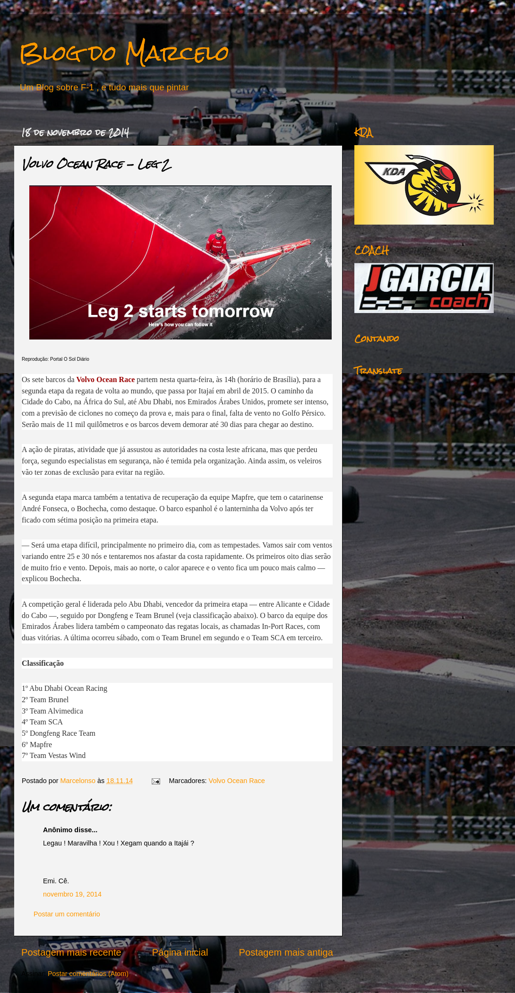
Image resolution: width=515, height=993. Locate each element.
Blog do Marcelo (124, 52)
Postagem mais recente (71, 952)
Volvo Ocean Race (237, 780)
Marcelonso (78, 780)
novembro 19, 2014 (72, 894)
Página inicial (180, 952)
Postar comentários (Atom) (88, 973)
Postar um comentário (67, 914)
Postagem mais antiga (286, 952)
